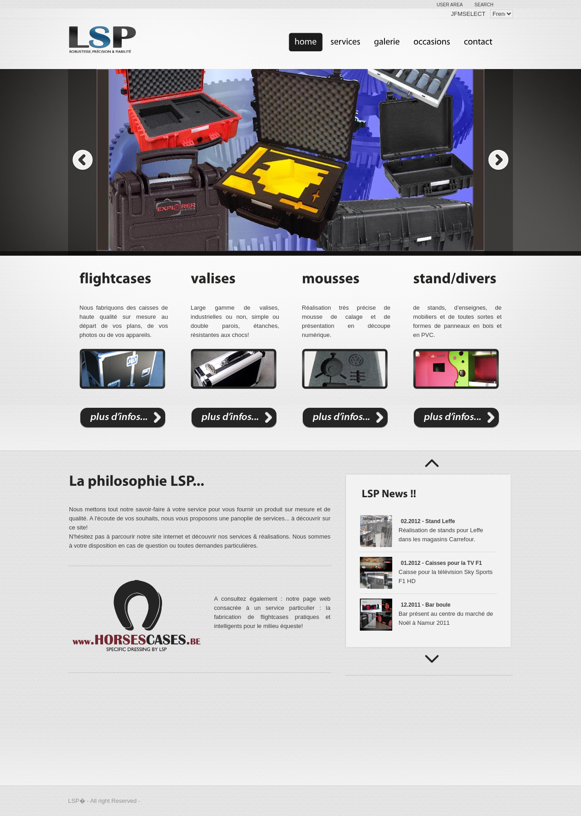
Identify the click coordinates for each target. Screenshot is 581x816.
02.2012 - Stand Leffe (428, 521)
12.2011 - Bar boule (425, 605)
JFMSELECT (468, 13)
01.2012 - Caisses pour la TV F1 (441, 563)
